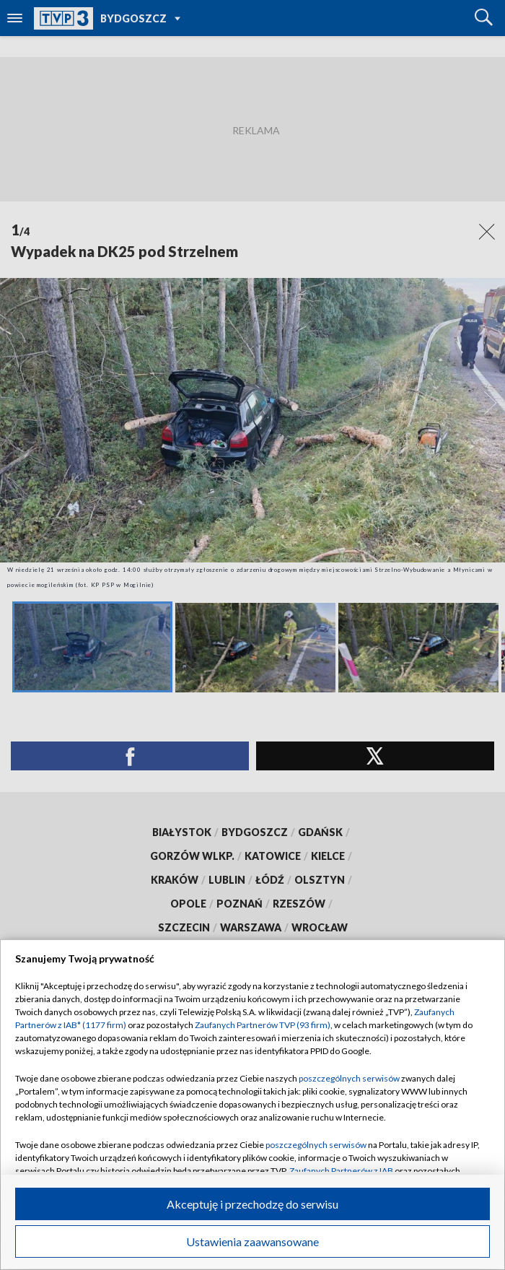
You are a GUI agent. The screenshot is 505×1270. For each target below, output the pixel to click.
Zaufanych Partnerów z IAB (341, 1170)
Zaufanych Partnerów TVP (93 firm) (262, 1024)
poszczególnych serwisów (349, 1078)
